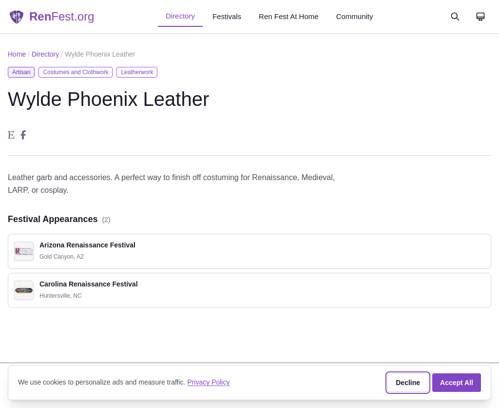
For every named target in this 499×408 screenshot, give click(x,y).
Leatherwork (137, 72)
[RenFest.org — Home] (51, 16)
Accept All (456, 383)
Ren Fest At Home (289, 16)
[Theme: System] (480, 16)
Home (17, 54)
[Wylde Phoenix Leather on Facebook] (23, 135)
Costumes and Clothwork (75, 72)
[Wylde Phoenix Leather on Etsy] (11, 135)
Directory (180, 16)
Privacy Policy (208, 382)
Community (354, 16)
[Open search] (455, 16)
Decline (408, 383)
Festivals (226, 16)
